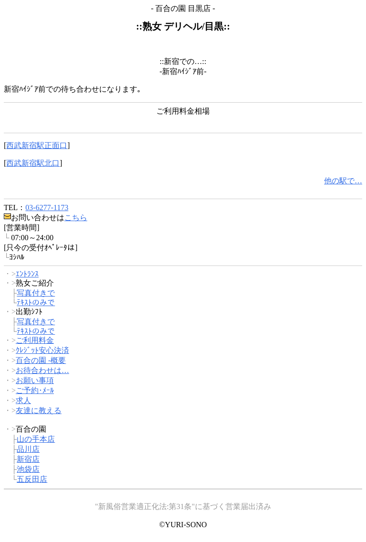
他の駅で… (343, 181)
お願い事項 (35, 380)
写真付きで (36, 293)
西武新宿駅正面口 (36, 145)
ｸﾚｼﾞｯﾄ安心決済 (42, 350)
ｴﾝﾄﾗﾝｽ (27, 274)
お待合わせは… (42, 370)
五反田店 (32, 479)
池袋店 (28, 469)
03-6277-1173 (46, 207)
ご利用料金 (35, 340)
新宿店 (28, 459)
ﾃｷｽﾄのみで (36, 302)
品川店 (28, 449)
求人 (23, 400)
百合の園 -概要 (41, 360)
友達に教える (38, 410)
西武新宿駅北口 (33, 163)
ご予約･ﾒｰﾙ (35, 390)
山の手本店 (36, 439)
